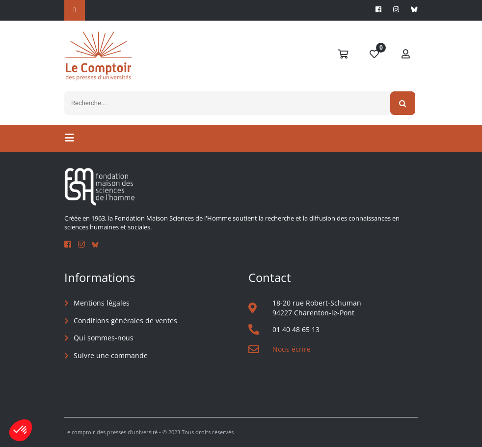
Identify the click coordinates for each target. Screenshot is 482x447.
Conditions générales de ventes (125, 320)
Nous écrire (291, 349)
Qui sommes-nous (104, 337)
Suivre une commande (111, 355)
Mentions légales (102, 302)
